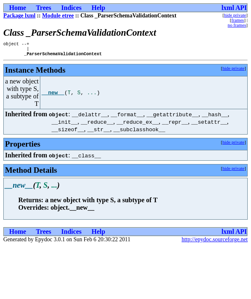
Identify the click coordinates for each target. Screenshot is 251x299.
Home (17, 7)
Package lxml (19, 15)
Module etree (58, 15)
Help (98, 7)
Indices (71, 7)
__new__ (53, 95)
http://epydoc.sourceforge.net (215, 242)
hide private (235, 14)
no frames (237, 24)
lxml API (234, 7)
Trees (44, 7)
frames (237, 19)
